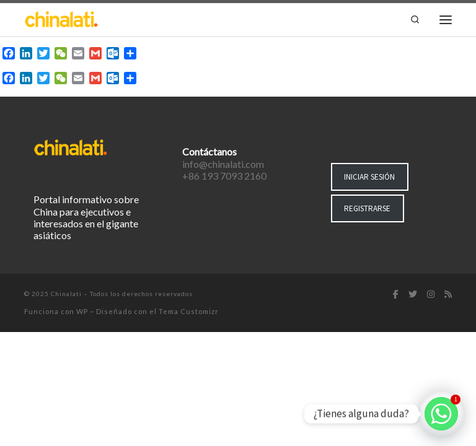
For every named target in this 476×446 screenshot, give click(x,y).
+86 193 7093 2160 (224, 175)
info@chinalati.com (223, 164)
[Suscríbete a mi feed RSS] (448, 295)
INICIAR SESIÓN (369, 177)
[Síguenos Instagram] (430, 295)
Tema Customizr (189, 311)
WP (82, 311)
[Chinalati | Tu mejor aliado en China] (61, 18)
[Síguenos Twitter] (412, 295)
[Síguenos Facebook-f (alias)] (396, 295)
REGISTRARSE (367, 208)
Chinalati (66, 293)
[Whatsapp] (441, 414)
